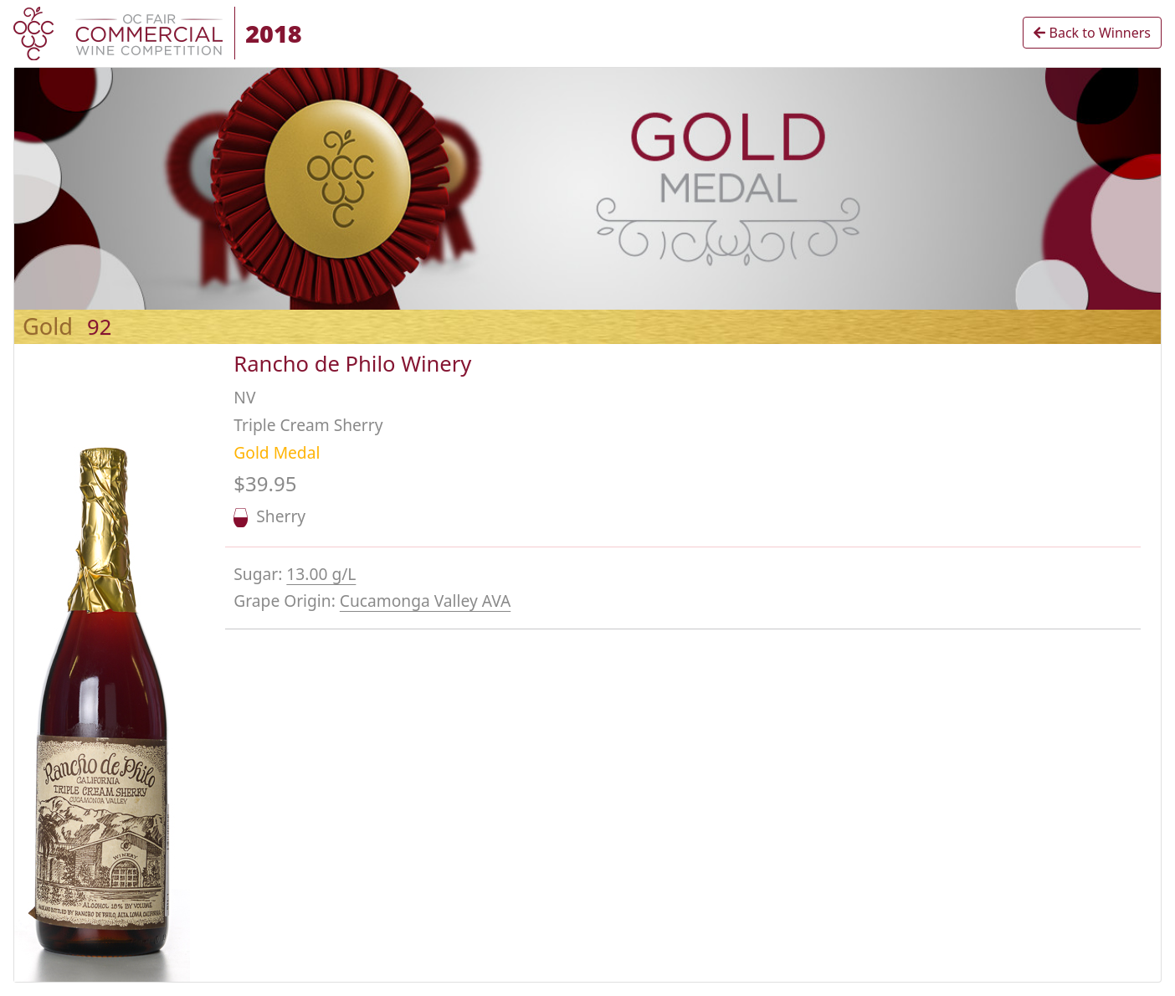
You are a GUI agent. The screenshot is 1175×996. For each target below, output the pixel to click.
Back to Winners (1092, 32)
